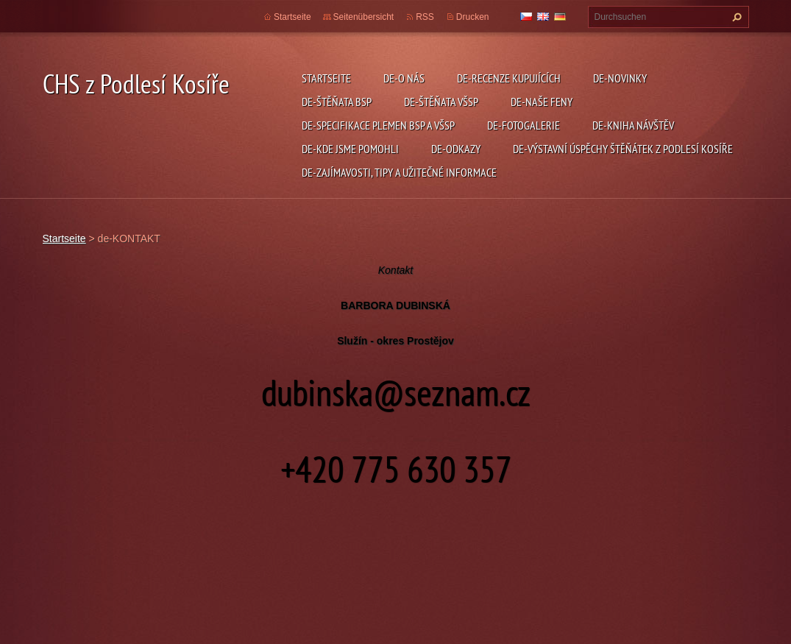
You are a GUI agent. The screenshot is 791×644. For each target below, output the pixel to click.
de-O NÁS (404, 78)
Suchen (735, 17)
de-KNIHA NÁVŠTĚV (633, 125)
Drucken (472, 17)
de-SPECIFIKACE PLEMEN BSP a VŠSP (378, 125)
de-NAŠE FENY (541, 101)
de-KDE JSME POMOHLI (350, 148)
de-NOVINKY (620, 78)
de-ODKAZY (455, 148)
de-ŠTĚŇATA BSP (337, 101)
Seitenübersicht (363, 17)
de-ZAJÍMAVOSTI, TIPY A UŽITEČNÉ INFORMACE (399, 172)
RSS (425, 17)
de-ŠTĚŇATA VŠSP (441, 101)
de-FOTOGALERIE (523, 125)
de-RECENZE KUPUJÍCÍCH (509, 78)
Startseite (326, 78)
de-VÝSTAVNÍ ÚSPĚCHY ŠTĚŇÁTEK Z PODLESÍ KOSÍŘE (623, 148)
